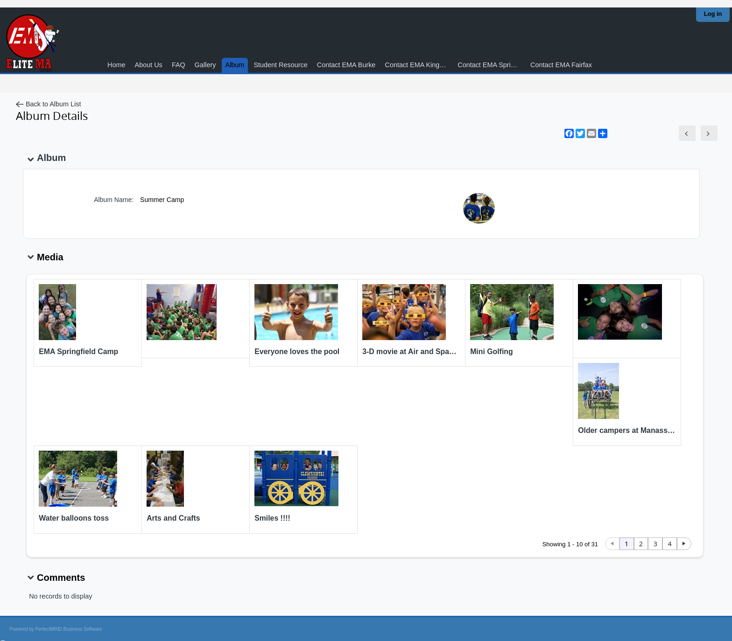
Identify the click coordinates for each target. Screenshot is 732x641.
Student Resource (280, 65)
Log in (713, 13)
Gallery (205, 65)
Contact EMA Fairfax (561, 65)
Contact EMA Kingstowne (418, 65)
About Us (148, 65)
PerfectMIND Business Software (68, 629)
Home (116, 65)
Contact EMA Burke (346, 65)
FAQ (178, 65)
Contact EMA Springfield (491, 65)
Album (235, 65)
